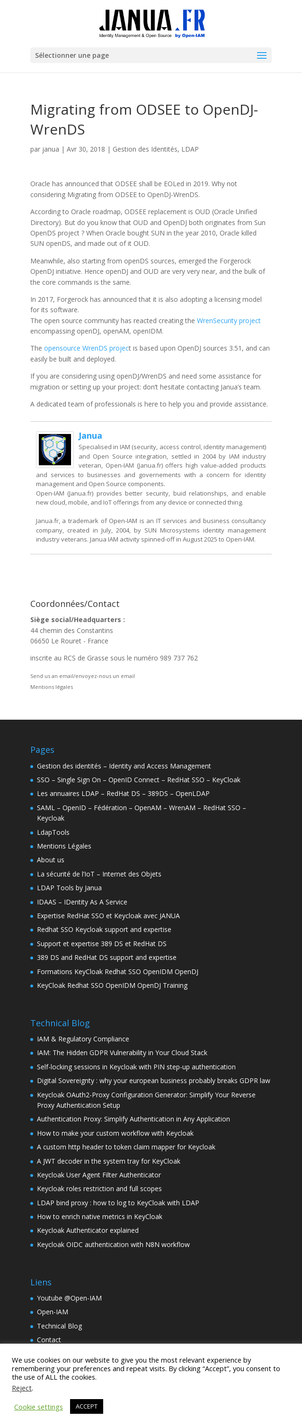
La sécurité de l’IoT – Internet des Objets (99, 873)
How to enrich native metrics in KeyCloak (99, 1216)
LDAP (190, 149)
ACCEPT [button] (87, 1406)
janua (50, 149)
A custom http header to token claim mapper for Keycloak (126, 1146)
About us (50, 859)
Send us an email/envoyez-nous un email (82, 675)
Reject (22, 1387)
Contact (49, 1339)
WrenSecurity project (229, 320)
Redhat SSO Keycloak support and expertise (104, 929)
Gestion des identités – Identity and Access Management (124, 765)
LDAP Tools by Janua (69, 887)
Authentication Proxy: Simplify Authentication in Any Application (133, 1118)
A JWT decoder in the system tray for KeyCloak (108, 1161)
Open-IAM (52, 1311)
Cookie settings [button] (38, 1406)
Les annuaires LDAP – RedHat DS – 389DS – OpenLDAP (123, 793)
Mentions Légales (64, 845)
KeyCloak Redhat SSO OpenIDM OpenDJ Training (112, 985)
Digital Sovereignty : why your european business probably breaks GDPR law (153, 1080)
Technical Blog (59, 1325)
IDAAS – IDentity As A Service (82, 901)
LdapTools (53, 832)
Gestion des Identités (145, 149)
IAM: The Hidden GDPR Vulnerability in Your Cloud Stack (122, 1052)
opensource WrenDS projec (86, 347)
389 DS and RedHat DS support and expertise (107, 957)
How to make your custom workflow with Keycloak (115, 1133)
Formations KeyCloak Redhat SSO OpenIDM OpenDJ (117, 971)
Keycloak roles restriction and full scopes (99, 1188)
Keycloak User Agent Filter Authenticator (99, 1174)
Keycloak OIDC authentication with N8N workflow (113, 1244)
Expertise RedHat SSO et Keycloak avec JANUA (108, 915)
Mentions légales (51, 686)
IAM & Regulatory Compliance (83, 1038)
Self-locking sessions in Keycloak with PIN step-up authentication (136, 1066)
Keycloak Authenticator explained (88, 1230)
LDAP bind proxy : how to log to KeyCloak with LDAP (118, 1202)
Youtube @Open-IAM (69, 1297)
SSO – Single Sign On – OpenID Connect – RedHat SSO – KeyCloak (138, 779)
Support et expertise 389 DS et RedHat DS (102, 943)
